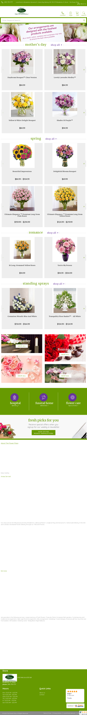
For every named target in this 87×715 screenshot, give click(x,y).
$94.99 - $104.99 (65, 273)
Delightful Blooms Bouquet (64, 171)
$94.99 (65, 128)
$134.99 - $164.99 (22, 324)
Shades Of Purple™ (65, 120)
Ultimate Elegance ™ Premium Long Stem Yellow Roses (64, 215)
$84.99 (22, 85)
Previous (3, 70)
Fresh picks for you (43, 423)
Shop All (55, 45)
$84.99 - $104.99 (22, 179)
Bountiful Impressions (22, 171)
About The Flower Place (9, 443)
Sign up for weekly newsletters (43, 432)
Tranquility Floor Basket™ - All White (65, 316)
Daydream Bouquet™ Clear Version (22, 77)
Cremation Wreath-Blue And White (22, 316)
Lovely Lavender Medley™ (65, 77)
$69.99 (65, 179)
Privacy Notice (57, 713)
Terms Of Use (47, 713)
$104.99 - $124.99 (65, 324)
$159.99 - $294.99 (22, 222)
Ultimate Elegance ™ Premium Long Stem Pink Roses (22, 215)
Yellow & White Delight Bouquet (22, 120)
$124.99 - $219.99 (64, 222)
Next (84, 70)
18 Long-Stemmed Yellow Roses (22, 265)
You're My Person (65, 265)
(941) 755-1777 (8, 2)
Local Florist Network (69, 713)
